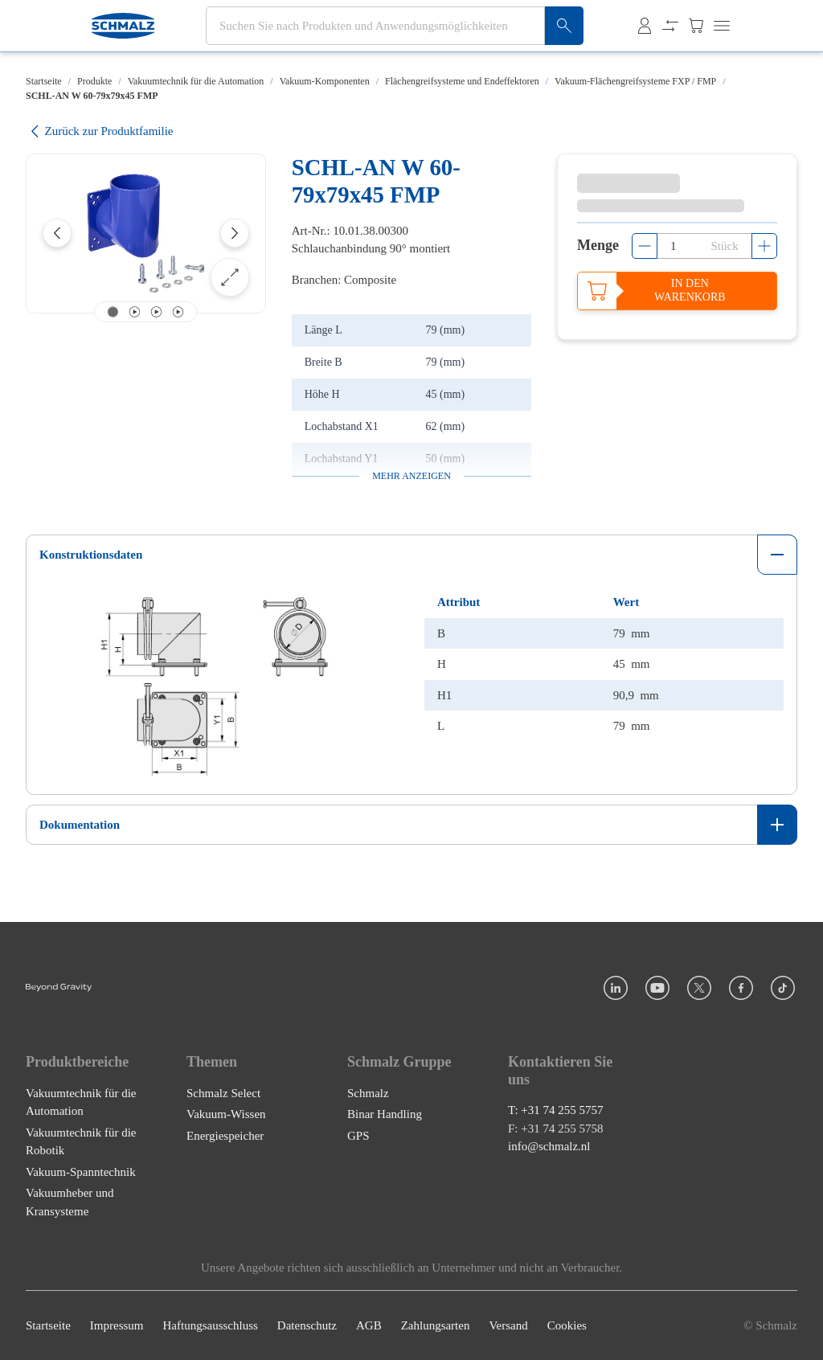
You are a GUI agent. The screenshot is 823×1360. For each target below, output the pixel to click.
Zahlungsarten (435, 1325)
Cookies (567, 1325)
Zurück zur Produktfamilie (99, 131)
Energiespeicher (225, 1135)
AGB (369, 1325)
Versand (508, 1325)
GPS (358, 1135)
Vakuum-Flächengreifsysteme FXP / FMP (635, 81)
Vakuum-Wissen (226, 1114)
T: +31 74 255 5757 (556, 1110)
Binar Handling (384, 1114)
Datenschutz (307, 1325)
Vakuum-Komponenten (325, 81)
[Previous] (57, 233)
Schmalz (368, 1093)
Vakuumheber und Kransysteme (70, 1202)
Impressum (117, 1325)
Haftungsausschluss (210, 1325)
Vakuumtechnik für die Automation (196, 81)
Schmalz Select (223, 1093)
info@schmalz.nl (549, 1146)
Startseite (44, 81)
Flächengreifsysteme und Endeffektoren (462, 81)
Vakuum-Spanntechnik (81, 1171)
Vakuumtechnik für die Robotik (81, 1141)
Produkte (94, 81)
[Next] (234, 233)
